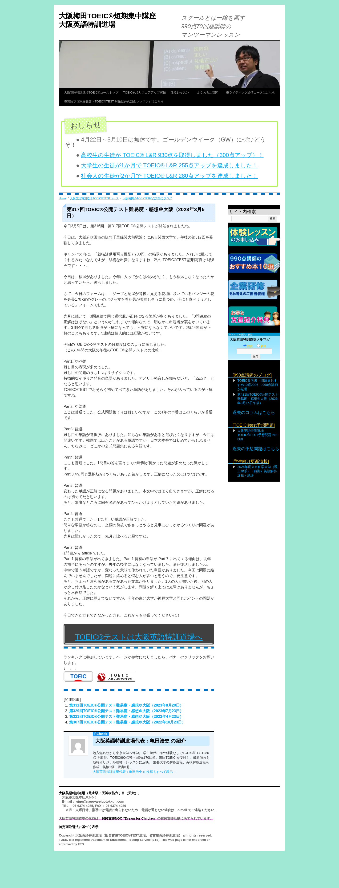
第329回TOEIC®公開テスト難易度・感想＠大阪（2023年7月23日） (126, 711)
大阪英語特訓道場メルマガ (250, 339)
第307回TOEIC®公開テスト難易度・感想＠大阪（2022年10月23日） (127, 722)
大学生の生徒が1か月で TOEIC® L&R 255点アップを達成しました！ (169, 165)
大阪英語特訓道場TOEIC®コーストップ (91, 92)
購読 (248, 346)
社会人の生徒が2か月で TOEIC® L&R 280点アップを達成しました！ (169, 176)
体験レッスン (181, 92)
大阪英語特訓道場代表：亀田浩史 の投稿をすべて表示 (135, 772)
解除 (261, 346)
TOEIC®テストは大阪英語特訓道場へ (139, 637)
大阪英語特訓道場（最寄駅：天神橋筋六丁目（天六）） (100, 793)
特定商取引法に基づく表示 (78, 827)
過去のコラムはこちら (254, 412)
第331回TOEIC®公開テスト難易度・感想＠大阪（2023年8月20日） (126, 705)
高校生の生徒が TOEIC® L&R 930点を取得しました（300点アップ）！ (172, 155)
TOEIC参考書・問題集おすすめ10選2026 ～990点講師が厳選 (257, 385)
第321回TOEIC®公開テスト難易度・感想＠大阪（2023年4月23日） (126, 717)
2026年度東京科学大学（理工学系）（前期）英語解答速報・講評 (257, 471)
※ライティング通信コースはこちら (250, 92)
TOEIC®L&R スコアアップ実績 (144, 92)
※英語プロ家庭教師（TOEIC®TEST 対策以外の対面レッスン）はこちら (114, 101)
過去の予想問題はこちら (256, 448)
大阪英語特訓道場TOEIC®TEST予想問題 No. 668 (257, 435)
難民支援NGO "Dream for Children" (129, 818)
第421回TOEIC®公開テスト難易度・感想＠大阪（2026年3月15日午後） (257, 399)
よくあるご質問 (209, 92)
